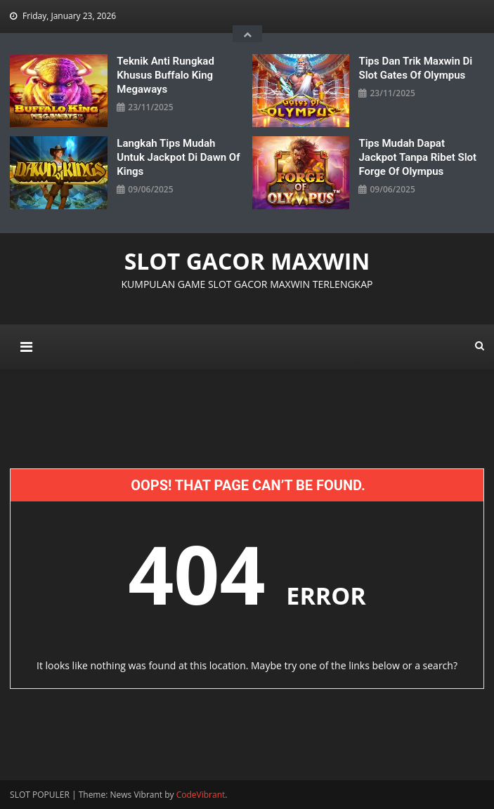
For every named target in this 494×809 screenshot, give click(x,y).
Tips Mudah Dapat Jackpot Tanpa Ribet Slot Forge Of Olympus (417, 157)
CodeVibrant (201, 795)
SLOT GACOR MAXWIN (247, 261)
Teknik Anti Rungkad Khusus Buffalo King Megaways (165, 75)
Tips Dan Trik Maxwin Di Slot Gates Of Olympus (415, 68)
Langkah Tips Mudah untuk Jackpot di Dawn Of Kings (178, 157)
